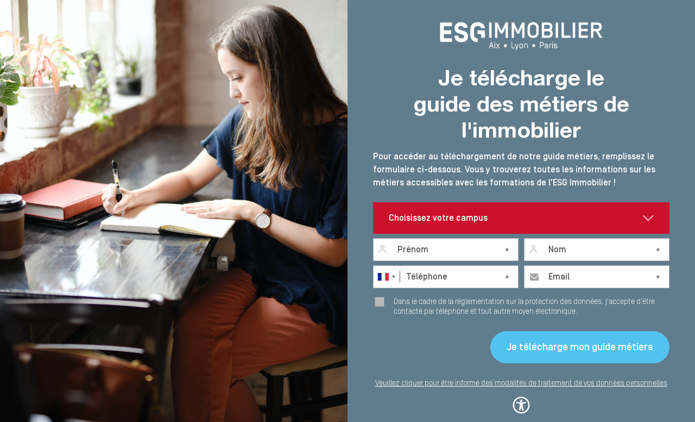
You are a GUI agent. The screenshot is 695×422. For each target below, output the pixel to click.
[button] (521, 402)
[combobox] (386, 277)
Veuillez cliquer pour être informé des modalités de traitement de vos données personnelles (521, 383)
